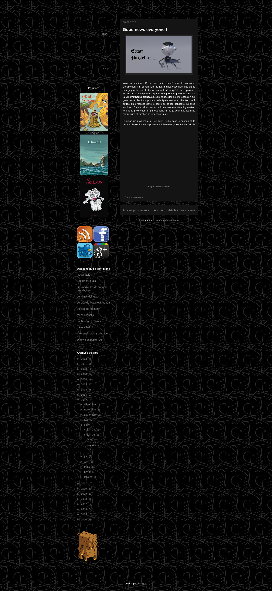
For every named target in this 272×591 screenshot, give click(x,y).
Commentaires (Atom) (166, 220)
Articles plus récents (136, 210)
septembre (90, 414)
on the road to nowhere (90, 321)
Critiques (94, 132)
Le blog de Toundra (88, 308)
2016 (84, 379)
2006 (84, 509)
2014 (84, 389)
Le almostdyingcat (87, 296)
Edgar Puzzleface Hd (158, 186)
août (87, 419)
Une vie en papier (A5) (90, 339)
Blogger (142, 583)
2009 (84, 493)
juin (86, 456)
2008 (84, 498)
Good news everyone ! (145, 29)
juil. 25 (91, 429)
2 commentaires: (134, 197)
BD (104, 45)
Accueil (158, 210)
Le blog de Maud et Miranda (93, 302)
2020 (84, 368)
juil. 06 (91, 434)
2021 (84, 363)
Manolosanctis (85, 315)
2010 (84, 488)
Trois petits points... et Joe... (93, 333)
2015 (84, 384)
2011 (84, 483)
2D (104, 57)
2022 (84, 358)
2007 (84, 504)
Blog (104, 33)
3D (104, 69)
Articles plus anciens (181, 210)
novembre (90, 409)
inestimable (83, 274)
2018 (84, 374)
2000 (84, 519)
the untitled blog (86, 327)
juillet (87, 425)
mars (87, 466)
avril (87, 461)
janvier (88, 476)
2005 (84, 514)
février (88, 471)
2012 (84, 399)
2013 (84, 394)
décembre (90, 404)
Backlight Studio (162, 121)
